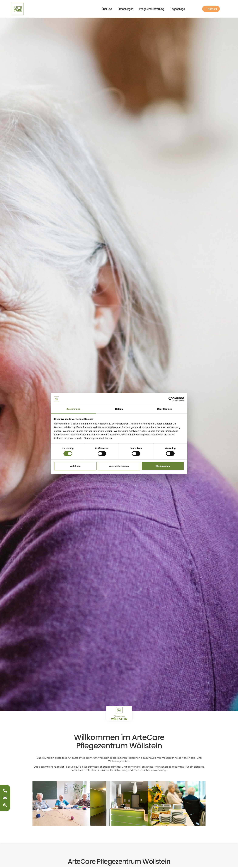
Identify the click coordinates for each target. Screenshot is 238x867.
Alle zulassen (162, 466)
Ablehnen (75, 466)
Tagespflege (177, 9)
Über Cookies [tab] (164, 409)
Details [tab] (119, 409)
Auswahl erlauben (119, 466)
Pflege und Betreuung (151, 9)
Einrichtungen (125, 9)
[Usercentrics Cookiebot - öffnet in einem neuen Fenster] (170, 399)
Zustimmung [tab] (73, 409)
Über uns (107, 9)
